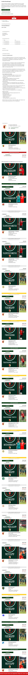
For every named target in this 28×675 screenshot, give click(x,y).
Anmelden (14, 18)
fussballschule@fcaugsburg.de (14, 127)
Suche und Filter (4, 20)
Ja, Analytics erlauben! (5, 9)
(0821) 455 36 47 (13, 128)
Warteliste (4, 214)
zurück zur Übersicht (5, 21)
